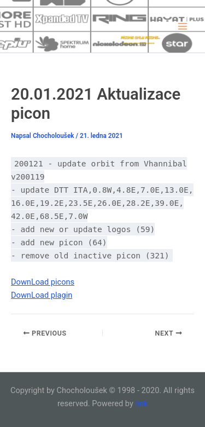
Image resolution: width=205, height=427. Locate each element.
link (141, 403)
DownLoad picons (42, 282)
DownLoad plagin (41, 295)
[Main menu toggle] (182, 26)
